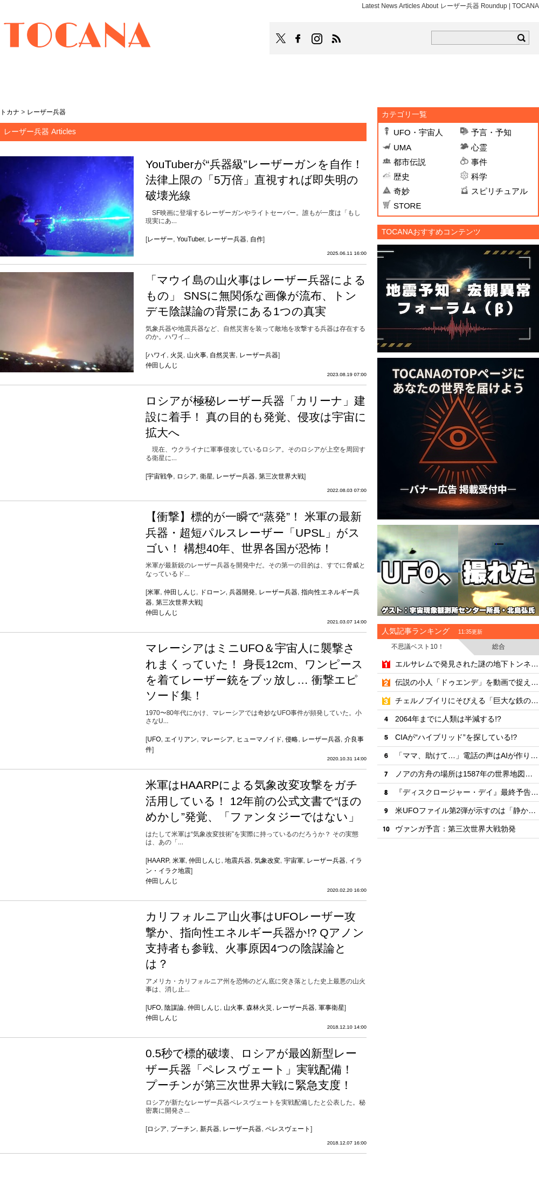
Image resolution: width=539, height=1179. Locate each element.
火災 (176, 355)
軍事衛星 (331, 1007)
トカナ (9, 112)
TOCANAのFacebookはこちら (298, 38)
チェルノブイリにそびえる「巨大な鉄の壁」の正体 (467, 700)
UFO (154, 739)
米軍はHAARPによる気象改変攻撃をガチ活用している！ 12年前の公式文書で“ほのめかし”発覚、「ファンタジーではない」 (254, 801)
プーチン (183, 1129)
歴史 (401, 176)
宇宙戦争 (160, 476)
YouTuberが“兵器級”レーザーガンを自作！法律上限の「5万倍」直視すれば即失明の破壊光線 (254, 180)
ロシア (186, 476)
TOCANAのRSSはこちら (336, 38)
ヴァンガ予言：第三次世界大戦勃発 (455, 828)
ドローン (213, 592)
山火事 (196, 355)
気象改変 (267, 860)
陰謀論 (174, 1007)
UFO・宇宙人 (418, 132)
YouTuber (190, 239)
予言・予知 (491, 132)
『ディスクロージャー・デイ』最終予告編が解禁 (467, 792)
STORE (407, 205)
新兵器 (209, 1129)
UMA (402, 147)
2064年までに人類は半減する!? (448, 719)
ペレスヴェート (287, 1129)
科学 (479, 176)
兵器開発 (242, 592)
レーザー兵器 (227, 239)
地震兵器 (238, 860)
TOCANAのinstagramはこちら (317, 38)
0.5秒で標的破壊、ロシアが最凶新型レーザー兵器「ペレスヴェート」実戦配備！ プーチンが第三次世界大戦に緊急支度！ (251, 1069)
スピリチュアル (499, 191)
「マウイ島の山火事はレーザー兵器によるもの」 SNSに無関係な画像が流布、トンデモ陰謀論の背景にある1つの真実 (256, 296)
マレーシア (217, 739)
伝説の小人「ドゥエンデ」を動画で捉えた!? (467, 682)
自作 (256, 239)
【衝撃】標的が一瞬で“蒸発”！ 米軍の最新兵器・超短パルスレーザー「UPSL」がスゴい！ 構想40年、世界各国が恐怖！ (254, 532)
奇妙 (401, 191)
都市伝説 (409, 162)
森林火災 (259, 1007)
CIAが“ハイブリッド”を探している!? (456, 737)
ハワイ (157, 355)
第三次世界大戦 (281, 476)
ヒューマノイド (259, 739)
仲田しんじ (162, 365)
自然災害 (223, 355)
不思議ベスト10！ (417, 646)
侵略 (291, 739)
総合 (498, 646)
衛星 (206, 476)
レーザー (160, 239)
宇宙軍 (293, 860)
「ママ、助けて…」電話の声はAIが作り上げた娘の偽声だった (467, 755)
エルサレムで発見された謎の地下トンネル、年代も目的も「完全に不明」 (467, 664)
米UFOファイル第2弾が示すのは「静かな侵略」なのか (467, 810)
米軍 (153, 592)
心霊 (479, 147)
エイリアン (180, 739)
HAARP (158, 860)
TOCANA (77, 36)
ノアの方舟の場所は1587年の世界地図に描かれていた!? (467, 773)
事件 (479, 162)
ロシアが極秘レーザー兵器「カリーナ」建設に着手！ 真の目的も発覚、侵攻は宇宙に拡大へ (256, 416)
